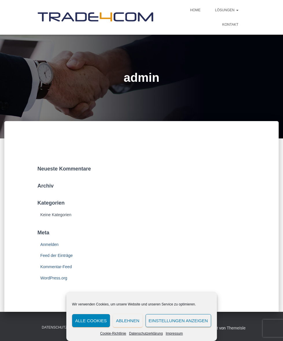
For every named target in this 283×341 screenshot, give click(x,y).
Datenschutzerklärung (146, 333)
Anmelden (49, 244)
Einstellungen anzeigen (178, 320)
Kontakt (230, 25)
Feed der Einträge (56, 255)
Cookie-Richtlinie (113, 333)
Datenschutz (54, 327)
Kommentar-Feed (56, 266)
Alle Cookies (91, 320)
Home (195, 10)
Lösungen (226, 10)
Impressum (174, 333)
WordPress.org (53, 278)
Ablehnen (127, 320)
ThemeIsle (236, 328)
